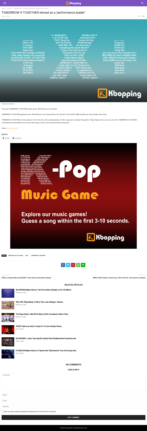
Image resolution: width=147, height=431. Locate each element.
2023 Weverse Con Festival (15, 255)
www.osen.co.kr (12, 128)
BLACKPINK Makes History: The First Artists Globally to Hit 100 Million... (44, 290)
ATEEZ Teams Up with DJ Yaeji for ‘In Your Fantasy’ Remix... (39, 326)
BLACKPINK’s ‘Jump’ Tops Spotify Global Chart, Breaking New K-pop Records (46, 338)
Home (3, 8)
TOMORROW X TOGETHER (38, 255)
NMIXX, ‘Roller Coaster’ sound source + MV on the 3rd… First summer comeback (119, 278)
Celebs (9, 8)
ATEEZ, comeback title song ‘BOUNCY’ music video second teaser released (26, 278)
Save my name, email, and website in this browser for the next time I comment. (30, 411)
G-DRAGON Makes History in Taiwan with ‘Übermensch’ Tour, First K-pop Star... (46, 351)
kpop (27, 255)
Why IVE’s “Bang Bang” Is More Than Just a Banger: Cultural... (40, 302)
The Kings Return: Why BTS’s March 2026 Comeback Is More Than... (42, 314)
